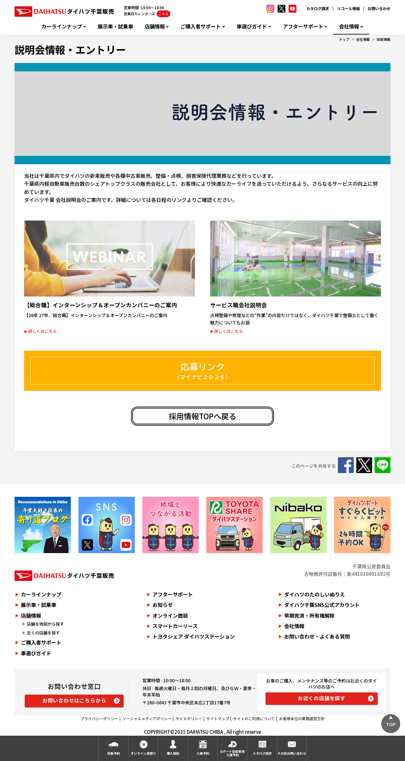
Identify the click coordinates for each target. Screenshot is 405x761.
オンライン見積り (143, 753)
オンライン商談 (170, 615)
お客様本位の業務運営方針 (302, 718)
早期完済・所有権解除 (309, 615)
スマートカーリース (175, 626)
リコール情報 (348, 8)
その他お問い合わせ (291, 753)
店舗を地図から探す (45, 624)
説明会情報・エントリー (70, 49)
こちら (163, 13)
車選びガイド (252, 26)
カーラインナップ (61, 26)
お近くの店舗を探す (322, 698)
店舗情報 (155, 26)
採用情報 (383, 39)
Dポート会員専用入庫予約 (232, 753)
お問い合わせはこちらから (74, 700)
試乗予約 (113, 753)
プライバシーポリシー (99, 718)
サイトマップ (217, 718)
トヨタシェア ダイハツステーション (194, 636)
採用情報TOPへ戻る (202, 415)
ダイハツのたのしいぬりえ (314, 594)
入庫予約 (202, 753)
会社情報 (349, 26)
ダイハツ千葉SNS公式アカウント (322, 604)
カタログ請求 (317, 8)
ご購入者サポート (200, 26)
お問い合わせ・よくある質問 (317, 636)
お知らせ (163, 604)
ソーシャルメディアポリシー (146, 718)
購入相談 (173, 753)
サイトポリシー (189, 718)
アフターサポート (303, 26)
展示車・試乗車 (115, 26)
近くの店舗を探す (43, 633)
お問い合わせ (379, 8)
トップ (344, 39)
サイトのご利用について (254, 718)
